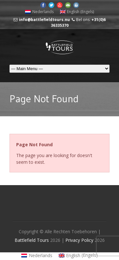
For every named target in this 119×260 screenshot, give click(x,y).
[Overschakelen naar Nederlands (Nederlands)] (39, 12)
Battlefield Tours (32, 240)
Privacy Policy (80, 240)
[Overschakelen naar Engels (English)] (77, 12)
